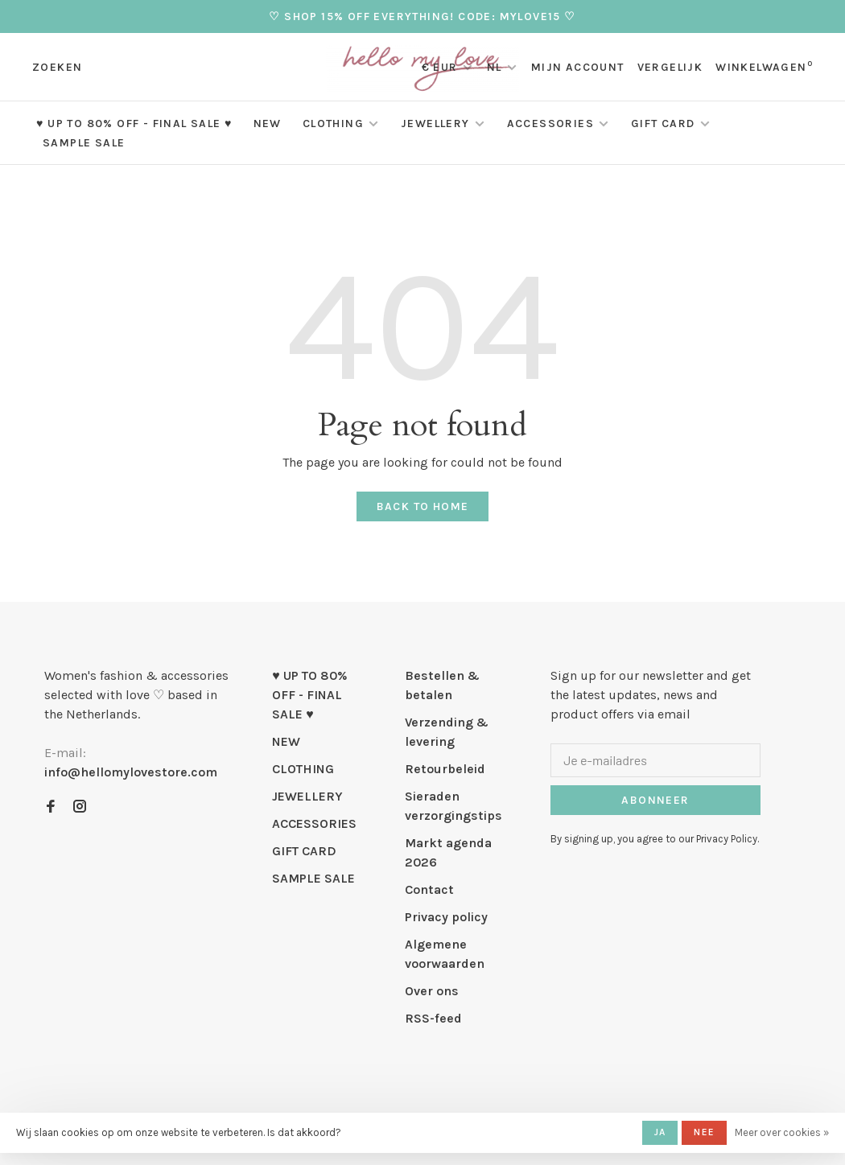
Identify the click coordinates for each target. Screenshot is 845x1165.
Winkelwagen (764, 67)
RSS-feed (433, 1018)
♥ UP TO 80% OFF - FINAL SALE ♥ (134, 123)
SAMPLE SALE (84, 143)
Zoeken (57, 67)
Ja (660, 1132)
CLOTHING (333, 123)
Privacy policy (446, 916)
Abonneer (655, 800)
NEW (268, 123)
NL (494, 67)
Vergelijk (670, 67)
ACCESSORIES (550, 123)
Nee (704, 1132)
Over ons (432, 990)
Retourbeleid (445, 768)
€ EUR (441, 67)
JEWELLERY (435, 123)
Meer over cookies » (782, 1132)
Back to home (423, 506)
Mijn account (577, 67)
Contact (429, 889)
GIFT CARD (663, 123)
